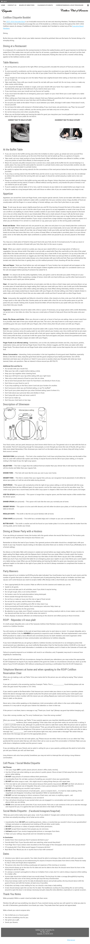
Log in (5, 1)
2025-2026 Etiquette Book (15, 22)
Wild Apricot (71, 940)
